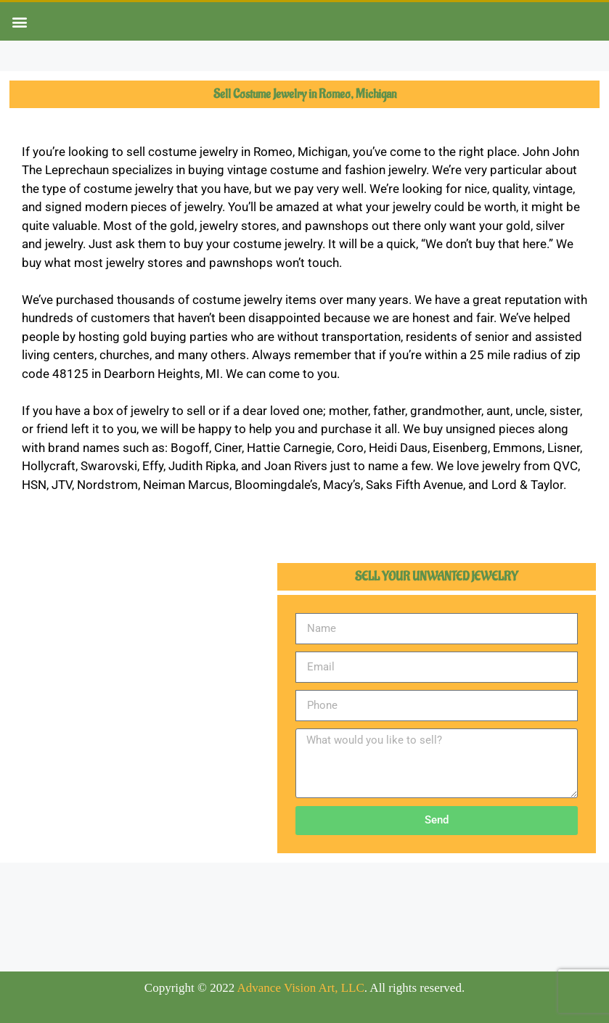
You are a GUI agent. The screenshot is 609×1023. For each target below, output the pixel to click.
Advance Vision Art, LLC (300, 988)
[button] (19, 21)
